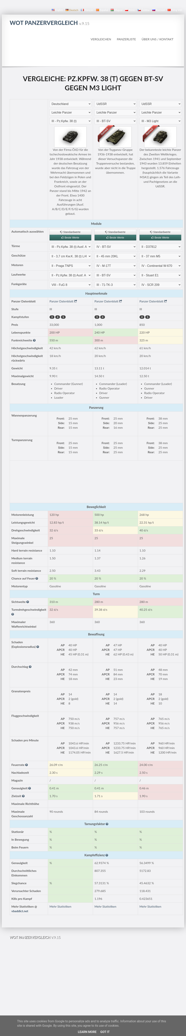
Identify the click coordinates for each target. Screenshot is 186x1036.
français (87, 10)
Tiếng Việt (175, 10)
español (102, 10)
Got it (105, 1032)
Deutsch (71, 10)
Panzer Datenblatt (63, 301)
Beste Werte (70, 237)
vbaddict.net (19, 911)
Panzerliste (126, 39)
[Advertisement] (93, 54)
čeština (144, 10)
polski (130, 10)
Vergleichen (101, 39)
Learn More (87, 1032)
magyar (116, 10)
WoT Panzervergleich (49, 22)
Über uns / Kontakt (157, 39)
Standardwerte (70, 232)
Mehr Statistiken (60, 906)
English (57, 10)
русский (158, 10)
